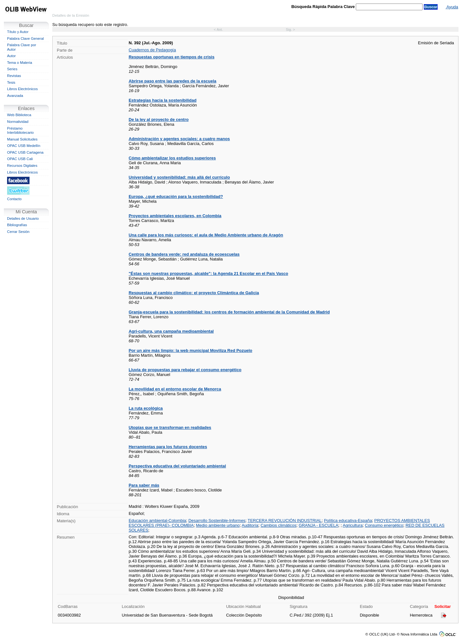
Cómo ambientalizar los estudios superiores (172, 158)
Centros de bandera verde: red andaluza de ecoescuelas (184, 254)
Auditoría (250, 525)
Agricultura (353, 525)
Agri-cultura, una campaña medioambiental (171, 331)
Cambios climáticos (278, 525)
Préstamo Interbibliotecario (20, 130)
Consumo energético (384, 525)
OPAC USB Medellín (23, 146)
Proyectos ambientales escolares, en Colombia (175, 215)
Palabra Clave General (25, 38)
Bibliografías (17, 225)
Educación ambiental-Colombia (157, 520)
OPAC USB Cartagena (25, 152)
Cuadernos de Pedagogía (152, 49)
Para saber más (144, 485)
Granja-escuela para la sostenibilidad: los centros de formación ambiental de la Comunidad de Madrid (229, 312)
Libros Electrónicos (22, 89)
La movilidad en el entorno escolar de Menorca (175, 389)
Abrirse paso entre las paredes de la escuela (172, 81)
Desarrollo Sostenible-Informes (216, 520)
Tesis (11, 82)
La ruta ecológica (146, 408)
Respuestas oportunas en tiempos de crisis (171, 57)
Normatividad (18, 122)
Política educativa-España (348, 520)
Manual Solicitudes (22, 139)
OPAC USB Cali (20, 159)
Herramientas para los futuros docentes (168, 446)
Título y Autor (18, 32)
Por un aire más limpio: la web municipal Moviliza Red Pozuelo (190, 350)
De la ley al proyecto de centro (159, 119)
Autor (11, 56)
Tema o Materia (19, 62)
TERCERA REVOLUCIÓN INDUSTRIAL (285, 520)
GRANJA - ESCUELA (318, 525)
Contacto (14, 199)
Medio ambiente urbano (218, 525)
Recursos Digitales (22, 165)
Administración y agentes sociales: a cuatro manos (179, 138)
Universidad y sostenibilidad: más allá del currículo (179, 177)
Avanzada (15, 96)
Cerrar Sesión (18, 232)
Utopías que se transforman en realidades (170, 427)
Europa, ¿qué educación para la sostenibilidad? (176, 196)
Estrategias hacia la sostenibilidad (162, 100)
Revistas (14, 76)
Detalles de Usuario (23, 218)
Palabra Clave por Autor (21, 47)
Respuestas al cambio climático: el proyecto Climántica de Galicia (194, 292)
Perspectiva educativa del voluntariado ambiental (177, 466)
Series (12, 69)
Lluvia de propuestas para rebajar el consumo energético (185, 369)
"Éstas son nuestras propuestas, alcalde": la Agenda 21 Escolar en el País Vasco (208, 273)
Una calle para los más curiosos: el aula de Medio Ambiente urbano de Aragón (206, 235)
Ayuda (452, 6)
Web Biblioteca (19, 115)
